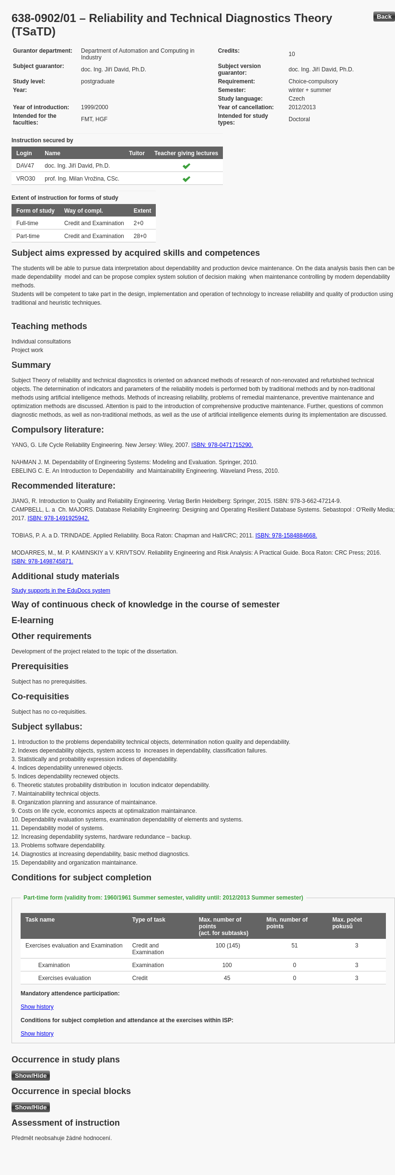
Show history (37, 1007)
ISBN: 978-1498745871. (42, 561)
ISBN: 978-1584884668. (286, 535)
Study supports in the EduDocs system (61, 590)
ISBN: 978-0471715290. (222, 445)
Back (384, 16)
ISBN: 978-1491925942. (58, 518)
